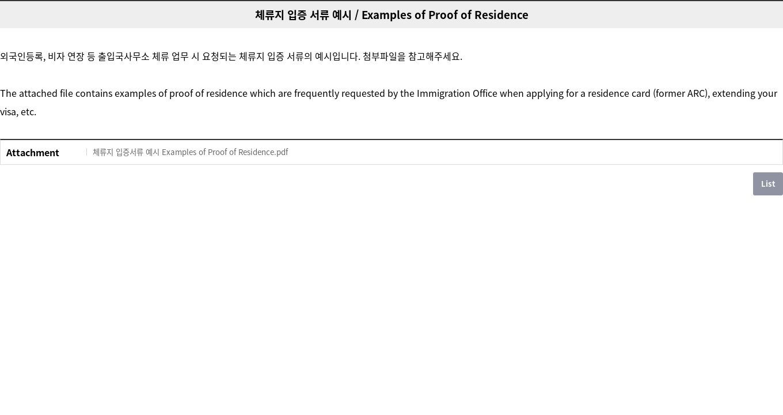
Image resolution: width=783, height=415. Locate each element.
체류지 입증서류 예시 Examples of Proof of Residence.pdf (190, 151)
